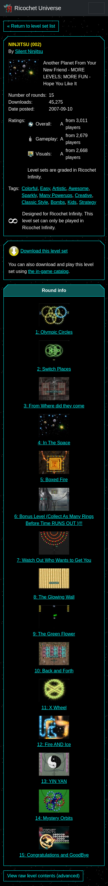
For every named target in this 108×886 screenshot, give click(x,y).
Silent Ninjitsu (29, 51)
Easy (45, 188)
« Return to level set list (31, 26)
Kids (71, 202)
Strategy (87, 202)
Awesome (79, 188)
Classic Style (35, 202)
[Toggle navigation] (96, 8)
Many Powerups (55, 195)
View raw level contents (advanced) (43, 875)
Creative (83, 195)
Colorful (29, 188)
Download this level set (38, 251)
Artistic (59, 188)
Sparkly (29, 195)
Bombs (58, 202)
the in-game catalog (48, 271)
